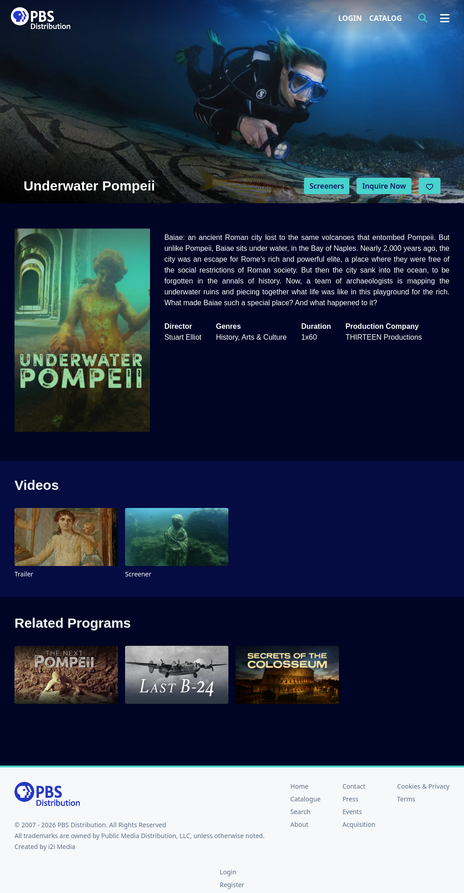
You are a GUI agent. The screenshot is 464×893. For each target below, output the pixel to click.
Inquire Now (384, 186)
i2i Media (61, 846)
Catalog (385, 18)
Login (350, 18)
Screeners (326, 186)
